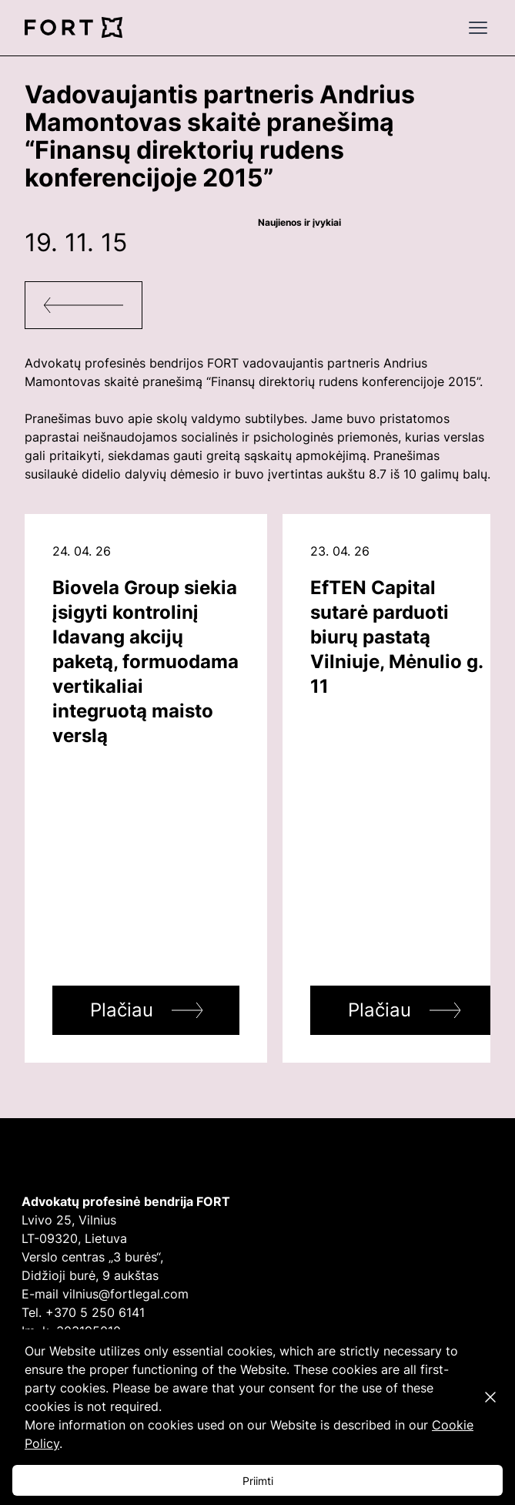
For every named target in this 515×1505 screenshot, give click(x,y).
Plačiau (121, 1010)
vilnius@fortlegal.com (125, 1294)
